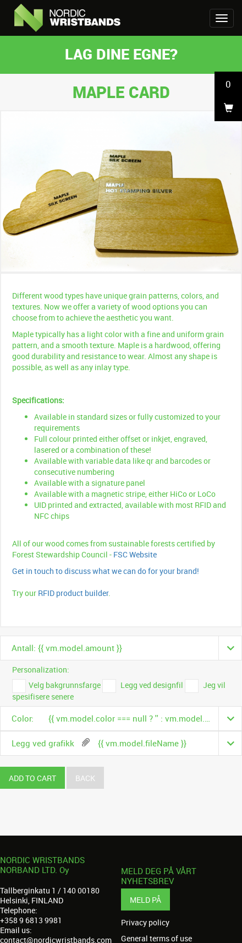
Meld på (145, 900)
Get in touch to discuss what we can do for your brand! (105, 571)
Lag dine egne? (121, 53)
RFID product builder (72, 593)
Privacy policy (145, 922)
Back (85, 778)
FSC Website (135, 554)
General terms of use (156, 938)
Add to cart (32, 778)
